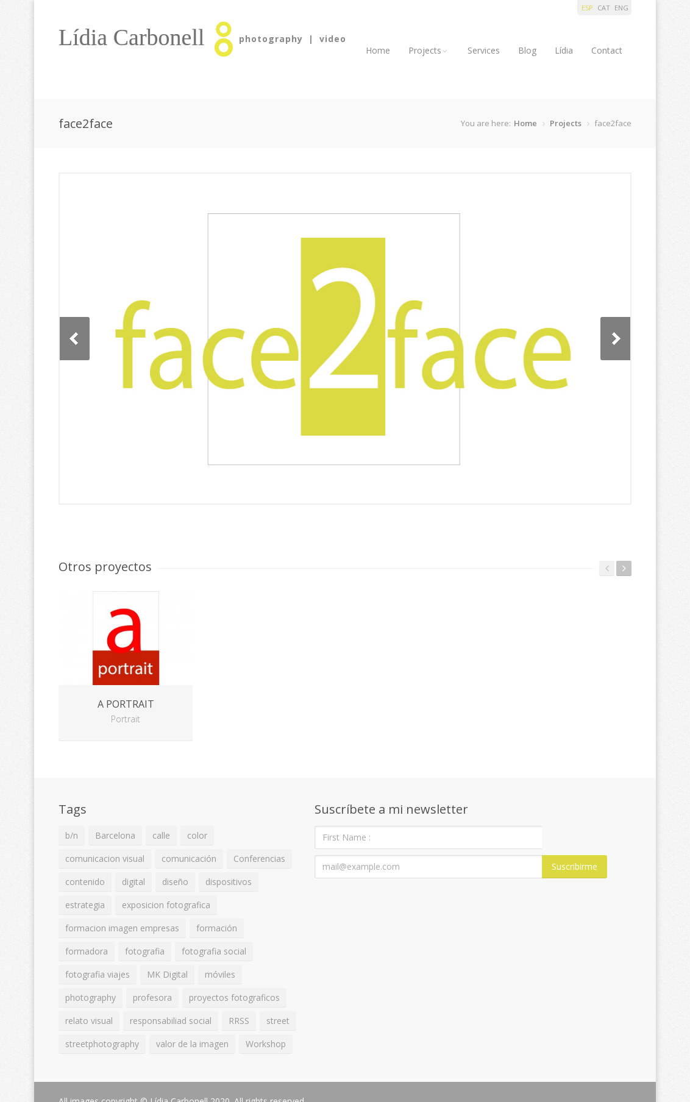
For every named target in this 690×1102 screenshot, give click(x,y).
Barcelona (115, 835)
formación (216, 928)
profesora (152, 997)
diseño (175, 881)
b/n (71, 835)
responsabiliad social (171, 1020)
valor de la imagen (192, 1044)
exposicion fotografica (166, 905)
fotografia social (214, 951)
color (197, 835)
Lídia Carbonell (132, 37)
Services (484, 50)
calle (161, 835)
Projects (428, 50)
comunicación (189, 858)
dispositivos (228, 881)
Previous (75, 338)
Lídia (564, 50)
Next (615, 338)
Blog (527, 50)
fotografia (145, 951)
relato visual (89, 1020)
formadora (86, 951)
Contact (606, 50)
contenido (85, 881)
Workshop (266, 1044)
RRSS (239, 1020)
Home (378, 50)
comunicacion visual (104, 858)
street (278, 1020)
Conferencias (259, 858)
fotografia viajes (97, 974)
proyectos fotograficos (234, 997)
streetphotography (102, 1044)
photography (90, 997)
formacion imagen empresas (122, 928)
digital (133, 881)
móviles (220, 974)
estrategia (85, 905)
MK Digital (167, 974)
